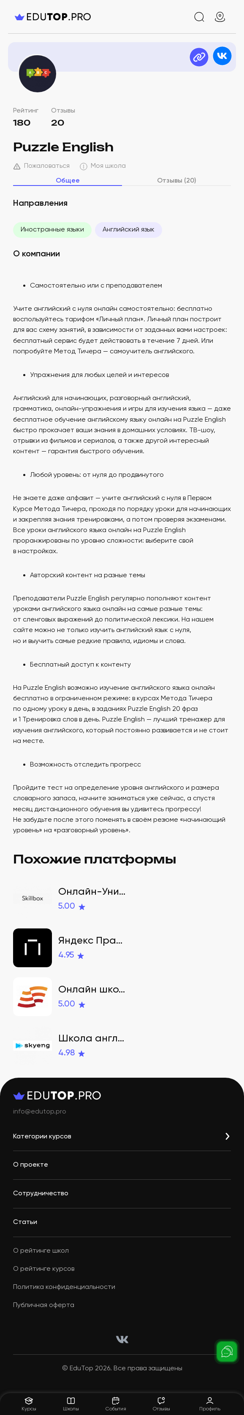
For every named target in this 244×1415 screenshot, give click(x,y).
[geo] (220, 17)
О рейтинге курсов (43, 1269)
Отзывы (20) (176, 181)
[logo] (53, 17)
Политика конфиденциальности (64, 1287)
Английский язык (129, 229)
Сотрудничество (40, 1193)
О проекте (30, 1165)
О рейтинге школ (41, 1251)
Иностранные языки (52, 229)
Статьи (25, 1222)
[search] (199, 17)
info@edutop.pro (39, 1111)
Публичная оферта (43, 1305)
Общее (68, 181)
